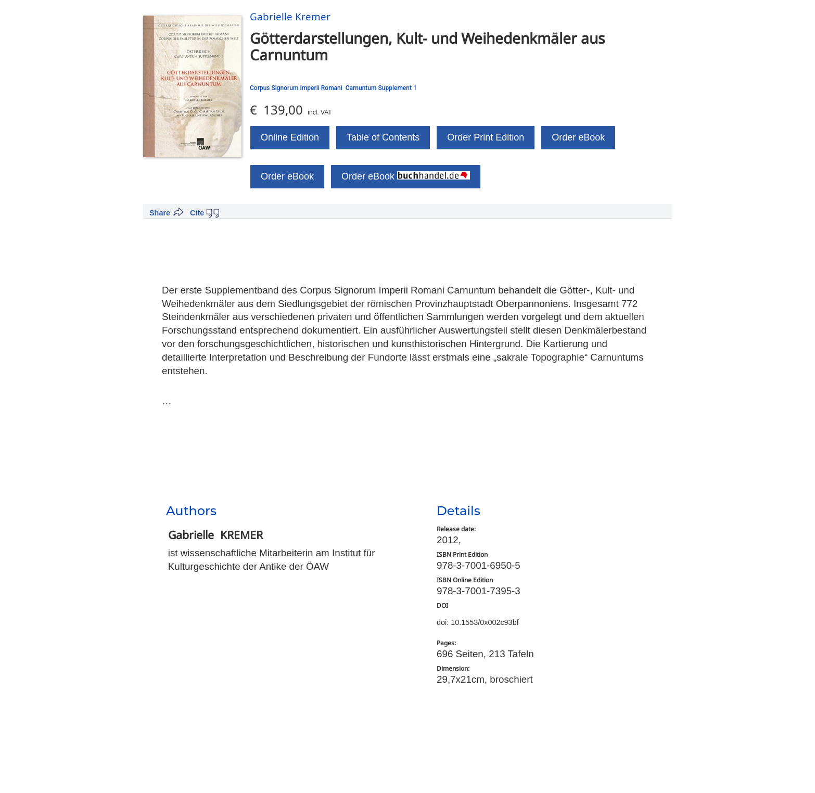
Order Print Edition (485, 137)
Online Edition (290, 137)
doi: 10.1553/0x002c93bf (478, 622)
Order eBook (578, 137)
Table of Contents (383, 137)
